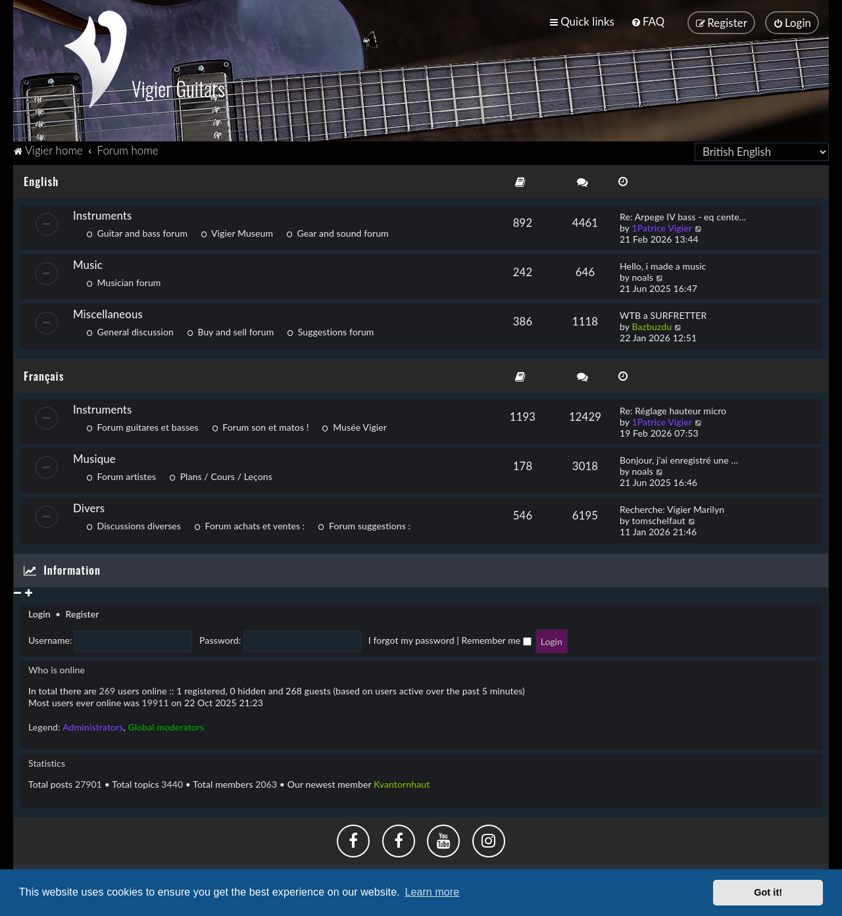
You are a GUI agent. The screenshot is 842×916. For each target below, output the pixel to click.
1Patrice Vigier (662, 225)
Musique (94, 457)
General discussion (130, 329)
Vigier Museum (237, 230)
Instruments (102, 213)
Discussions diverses (133, 523)
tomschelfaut (658, 518)
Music (88, 262)
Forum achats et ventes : (249, 523)
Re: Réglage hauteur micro (673, 408)
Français (44, 373)
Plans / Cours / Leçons (220, 474)
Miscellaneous (108, 311)
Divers (89, 506)
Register (82, 611)
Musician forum (123, 279)
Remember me (497, 638)
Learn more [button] (432, 892)
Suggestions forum (330, 329)
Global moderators (166, 724)
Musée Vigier (354, 425)
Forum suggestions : (364, 523)
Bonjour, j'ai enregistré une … (679, 458)
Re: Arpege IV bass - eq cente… (683, 214)
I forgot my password (411, 638)
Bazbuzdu (652, 323)
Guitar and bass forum (136, 230)
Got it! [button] (768, 892)
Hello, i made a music (663, 263)
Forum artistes (121, 474)
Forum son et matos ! (260, 425)
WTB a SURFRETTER (663, 312)
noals (642, 274)
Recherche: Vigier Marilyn (672, 507)
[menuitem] (648, 21)
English (41, 178)
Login (39, 611)
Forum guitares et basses (142, 425)
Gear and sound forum (337, 230)
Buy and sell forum (230, 329)
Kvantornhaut (402, 781)
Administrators (92, 724)
